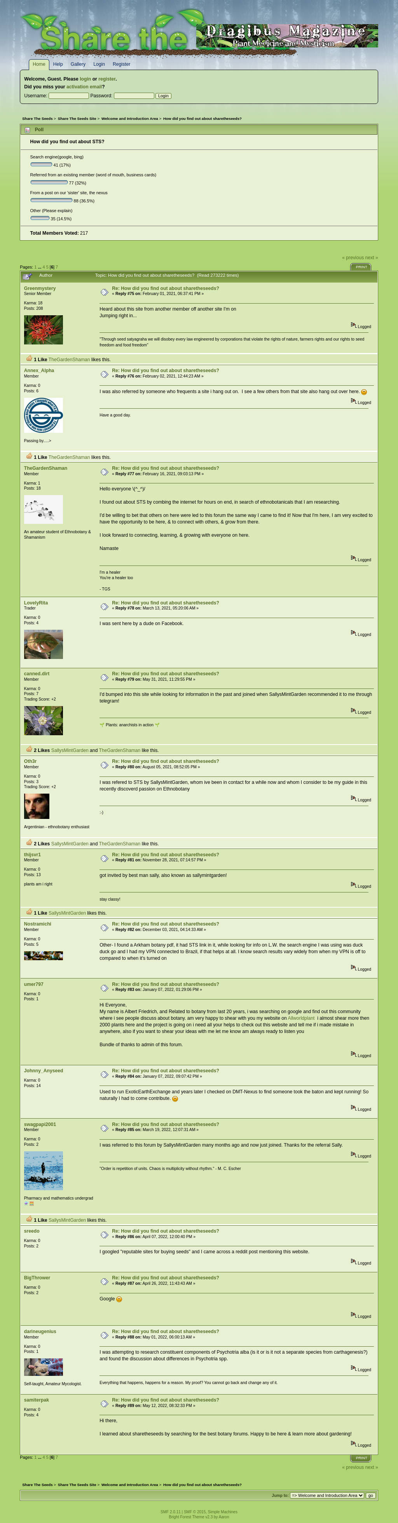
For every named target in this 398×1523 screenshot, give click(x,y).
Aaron (224, 1517)
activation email (84, 87)
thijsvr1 (32, 854)
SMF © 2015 (195, 1512)
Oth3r (30, 761)
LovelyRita (36, 603)
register (106, 79)
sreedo (32, 1231)
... (40, 267)
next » (371, 257)
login (85, 79)
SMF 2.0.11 (171, 1512)
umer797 (34, 984)
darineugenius (40, 1331)
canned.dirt (37, 673)
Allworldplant (301, 1018)
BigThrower (37, 1278)
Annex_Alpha (39, 370)
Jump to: (280, 1495)
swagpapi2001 (40, 1124)
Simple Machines (222, 1512)
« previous (353, 257)
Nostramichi (37, 924)
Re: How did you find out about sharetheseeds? (165, 288)
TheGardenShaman (69, 359)
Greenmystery (40, 288)
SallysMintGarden (70, 750)
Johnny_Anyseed (43, 1070)
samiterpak (36, 1400)
